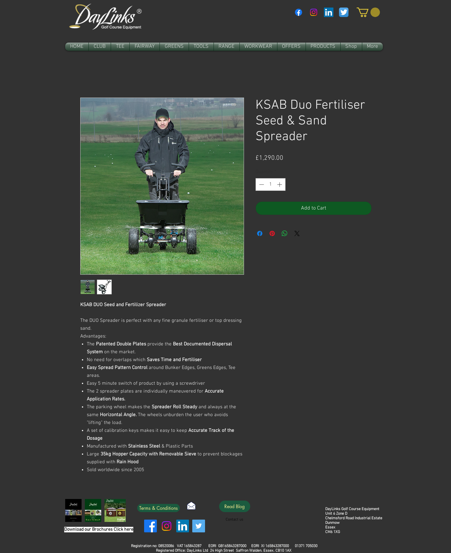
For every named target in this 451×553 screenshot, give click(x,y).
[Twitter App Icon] (343, 12)
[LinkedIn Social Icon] (328, 12)
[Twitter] (198, 526)
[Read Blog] (234, 506)
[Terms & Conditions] (158, 508)
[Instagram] (313, 12)
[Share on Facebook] (260, 233)
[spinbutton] (270, 184)
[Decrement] (260, 184)
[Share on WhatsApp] (285, 233)
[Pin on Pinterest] (272, 233)
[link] (368, 12)
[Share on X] (297, 233)
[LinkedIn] (182, 526)
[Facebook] (298, 12)
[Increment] (280, 184)
